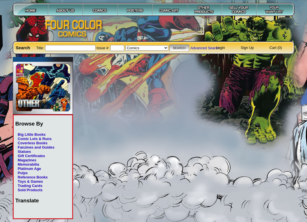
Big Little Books (31, 134)
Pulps (23, 173)
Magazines (27, 160)
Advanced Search (204, 48)
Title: (40, 48)
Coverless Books (32, 143)
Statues (24, 151)
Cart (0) (275, 48)
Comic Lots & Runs (34, 139)
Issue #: (103, 48)
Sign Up (247, 48)
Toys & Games (30, 181)
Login (220, 48)
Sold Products (30, 190)
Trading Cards (30, 186)
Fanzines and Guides (36, 147)
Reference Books (32, 177)
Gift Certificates (31, 156)
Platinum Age (29, 168)
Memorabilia (28, 164)
